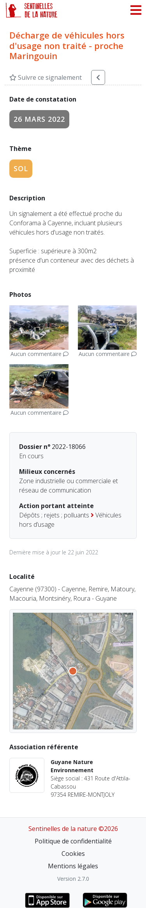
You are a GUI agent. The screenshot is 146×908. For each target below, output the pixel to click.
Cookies (73, 853)
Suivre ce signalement (45, 77)
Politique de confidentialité (73, 841)
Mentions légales (73, 866)
